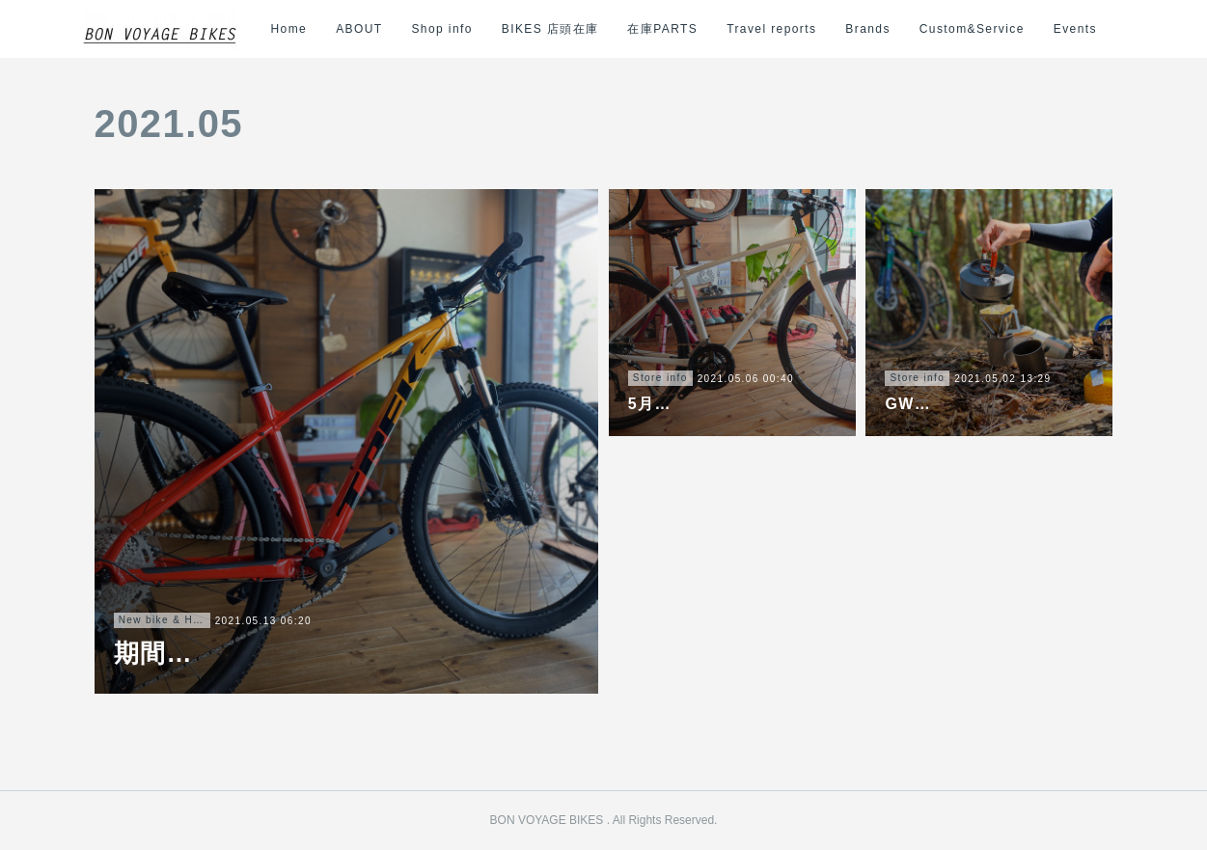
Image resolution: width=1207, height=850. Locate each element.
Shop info (458, 29)
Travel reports (788, 29)
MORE (1090, 29)
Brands (885, 29)
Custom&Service (988, 29)
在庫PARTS (680, 29)
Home (306, 29)
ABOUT (375, 29)
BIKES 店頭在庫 (567, 29)
